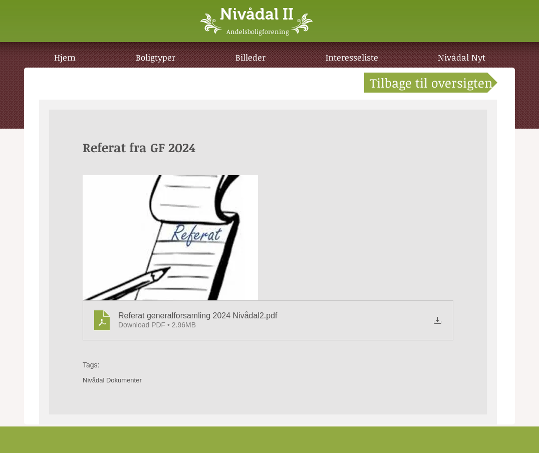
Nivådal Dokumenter (112, 380)
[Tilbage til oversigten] (430, 83)
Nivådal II (257, 14)
